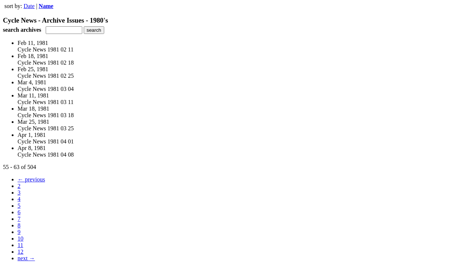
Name (46, 6)
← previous (31, 179)
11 (20, 245)
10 (20, 238)
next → (26, 258)
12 (20, 252)
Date (28, 6)
